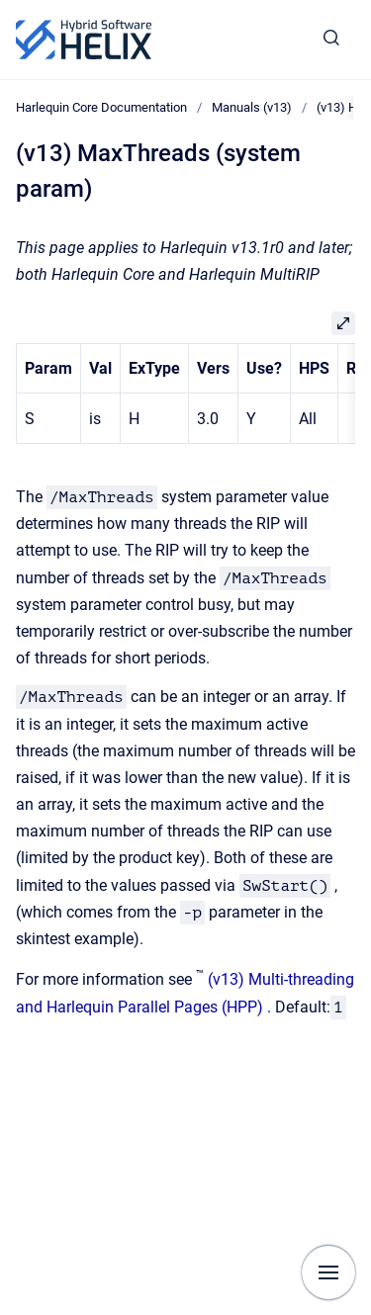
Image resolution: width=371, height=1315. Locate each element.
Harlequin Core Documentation (101, 107)
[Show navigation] (328, 1272)
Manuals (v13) (252, 107)
